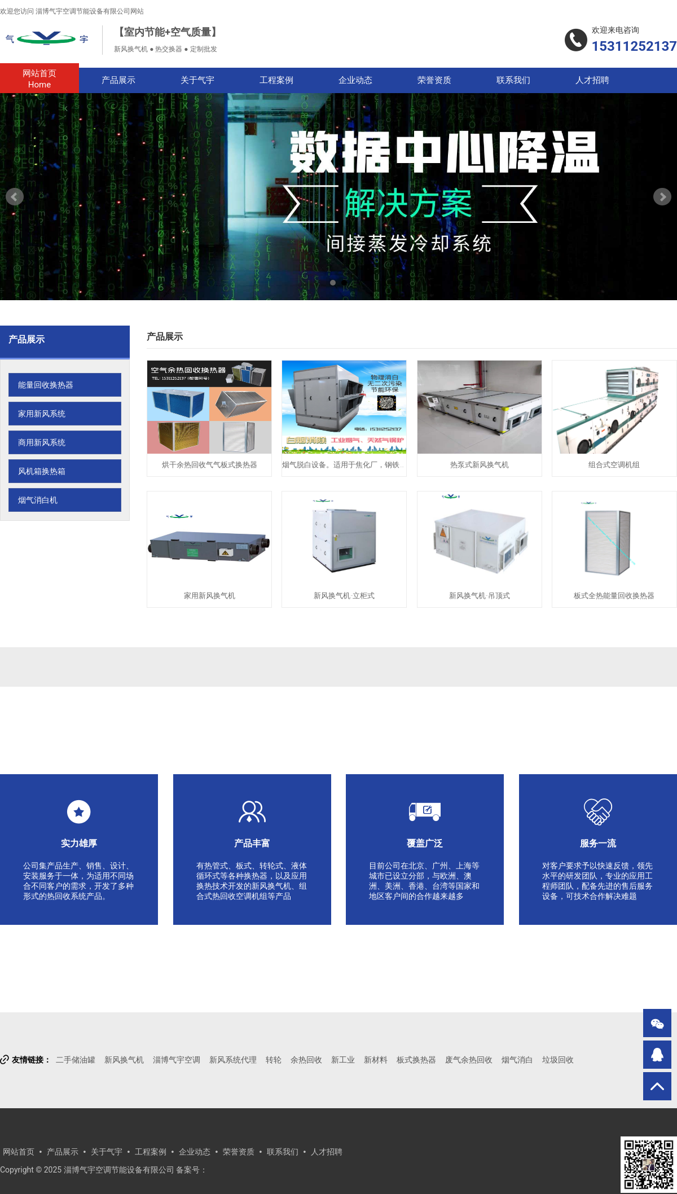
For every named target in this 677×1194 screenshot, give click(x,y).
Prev (15, 197)
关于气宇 (197, 80)
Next (662, 197)
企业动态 (355, 80)
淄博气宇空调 (176, 1059)
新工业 (343, 1059)
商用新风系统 (41, 442)
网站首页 (39, 79)
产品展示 (118, 80)
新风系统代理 (233, 1059)
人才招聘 (592, 80)
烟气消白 (517, 1059)
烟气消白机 (38, 499)
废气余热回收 (469, 1059)
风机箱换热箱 (41, 471)
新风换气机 (124, 1059)
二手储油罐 (75, 1059)
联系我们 (513, 80)
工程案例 (276, 80)
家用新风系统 (41, 413)
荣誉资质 (434, 80)
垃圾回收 (558, 1059)
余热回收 (306, 1059)
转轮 (274, 1059)
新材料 (376, 1059)
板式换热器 (416, 1059)
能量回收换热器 (45, 384)
